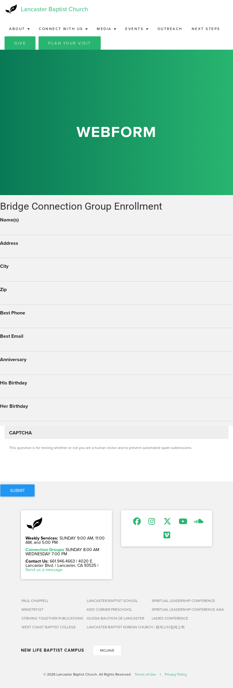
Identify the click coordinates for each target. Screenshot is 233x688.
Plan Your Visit (69, 43)
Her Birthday (14, 406)
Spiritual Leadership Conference (182, 600)
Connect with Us (63, 28)
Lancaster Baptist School (112, 600)
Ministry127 (32, 609)
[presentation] (55, 465)
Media (106, 28)
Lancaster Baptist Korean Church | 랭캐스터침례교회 (117, 627)
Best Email (11, 336)
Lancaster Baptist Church (54, 9)
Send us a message (43, 570)
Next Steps (206, 28)
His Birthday (13, 383)
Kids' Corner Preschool (109, 609)
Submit (17, 490)
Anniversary (13, 359)
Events (136, 28)
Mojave (107, 650)
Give (20, 43)
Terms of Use (145, 674)
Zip (3, 289)
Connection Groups (44, 550)
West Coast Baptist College (49, 627)
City (4, 266)
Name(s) (9, 220)
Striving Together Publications (52, 618)
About (19, 28)
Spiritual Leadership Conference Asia (182, 609)
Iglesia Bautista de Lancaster (115, 618)
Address (9, 243)
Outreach (170, 28)
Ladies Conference (170, 618)
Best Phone (12, 313)
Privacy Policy (176, 674)
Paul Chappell (35, 600)
